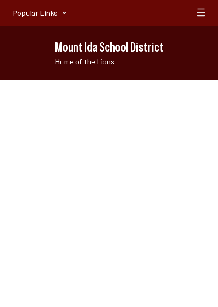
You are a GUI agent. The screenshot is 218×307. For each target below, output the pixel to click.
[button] (39, 13)
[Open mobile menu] (201, 13)
